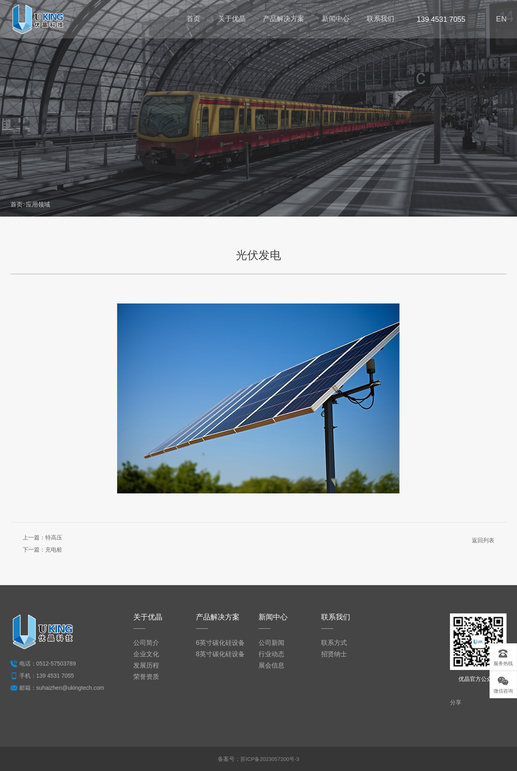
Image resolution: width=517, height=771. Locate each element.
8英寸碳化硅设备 (220, 654)
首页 (191, 20)
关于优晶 (229, 20)
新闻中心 (334, 20)
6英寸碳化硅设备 (220, 642)
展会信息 (271, 665)
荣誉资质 (146, 676)
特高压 (53, 537)
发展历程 (146, 665)
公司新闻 (271, 642)
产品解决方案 (281, 20)
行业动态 (271, 654)
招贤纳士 (334, 654)
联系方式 (334, 642)
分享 (455, 702)
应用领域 (40, 204)
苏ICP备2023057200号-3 (269, 759)
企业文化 (146, 654)
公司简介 (146, 642)
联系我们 (379, 20)
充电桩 (53, 549)
